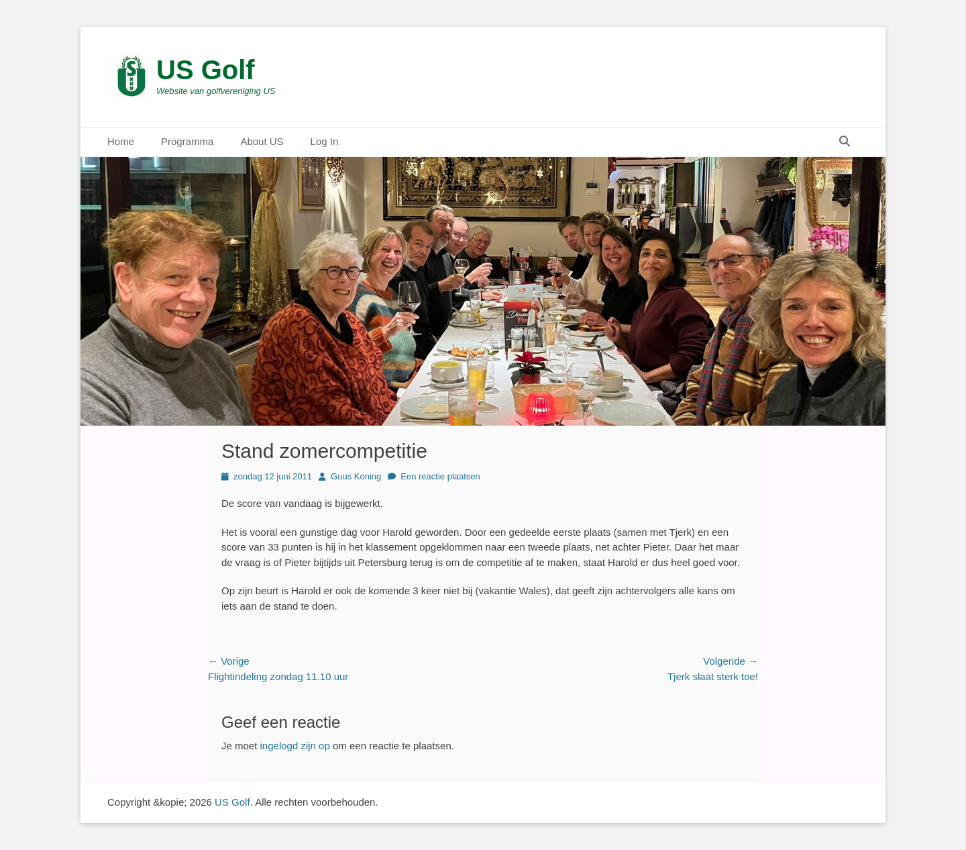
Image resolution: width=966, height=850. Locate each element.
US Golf (205, 70)
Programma (187, 141)
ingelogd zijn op (295, 745)
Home (120, 141)
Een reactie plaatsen (440, 476)
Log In (325, 141)
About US (261, 141)
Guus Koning (356, 476)
